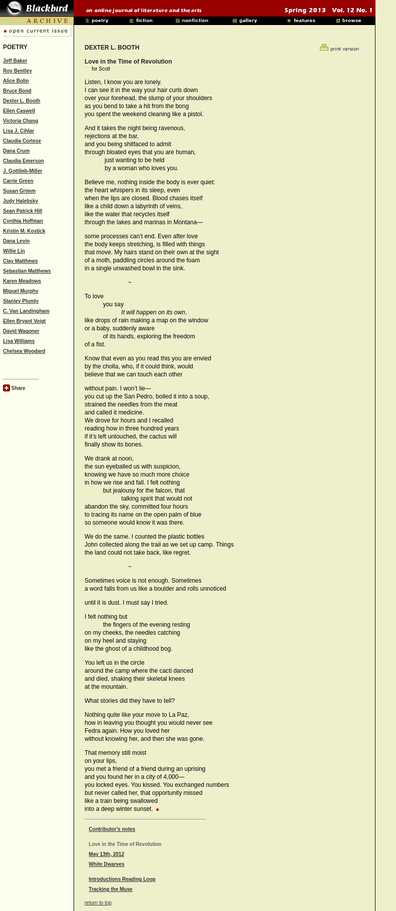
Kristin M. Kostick (24, 231)
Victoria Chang (20, 121)
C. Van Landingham (26, 311)
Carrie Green (18, 181)
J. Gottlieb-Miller (22, 171)
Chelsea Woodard (24, 351)
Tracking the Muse (110, 889)
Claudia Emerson (23, 161)
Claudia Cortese (22, 141)
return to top (98, 902)
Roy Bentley (17, 71)
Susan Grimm (19, 191)
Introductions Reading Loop (122, 879)
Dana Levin (16, 241)
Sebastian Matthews (27, 271)
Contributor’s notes (112, 829)
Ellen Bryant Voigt (24, 321)
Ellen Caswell (19, 111)
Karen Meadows (22, 281)
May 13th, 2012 (106, 854)
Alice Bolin (16, 81)
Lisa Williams (19, 341)
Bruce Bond (17, 91)
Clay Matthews (20, 261)
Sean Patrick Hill (22, 211)
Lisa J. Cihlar (18, 131)
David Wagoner (21, 331)
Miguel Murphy (21, 291)
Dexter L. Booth (21, 101)
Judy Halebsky (20, 201)
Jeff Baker (15, 61)
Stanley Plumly (21, 301)
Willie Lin (14, 251)
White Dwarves (106, 864)
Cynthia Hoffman (23, 221)
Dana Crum (16, 151)
